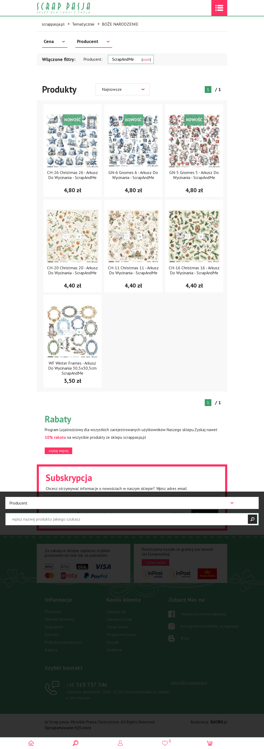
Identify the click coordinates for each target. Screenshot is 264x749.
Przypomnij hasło (121, 634)
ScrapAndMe (131, 59)
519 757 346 (86, 684)
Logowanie (132, 743)
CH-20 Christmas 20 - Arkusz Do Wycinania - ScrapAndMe (72, 270)
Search (87, 743)
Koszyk (112, 642)
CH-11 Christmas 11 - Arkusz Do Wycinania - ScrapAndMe (133, 270)
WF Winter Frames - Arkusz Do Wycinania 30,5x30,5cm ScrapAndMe (72, 368)
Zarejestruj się (119, 619)
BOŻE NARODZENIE (120, 24)
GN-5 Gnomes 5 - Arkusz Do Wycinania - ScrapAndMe (194, 175)
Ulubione (114, 649)
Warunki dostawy (60, 619)
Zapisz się (204, 514)
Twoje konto (117, 626)
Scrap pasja (75, 8)
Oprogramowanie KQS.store (68, 727)
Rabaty (51, 649)
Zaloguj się (116, 611)
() (177, 741)
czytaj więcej (59, 450)
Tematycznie (83, 24)
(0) (221, 743)
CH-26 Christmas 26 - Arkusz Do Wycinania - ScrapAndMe (72, 175)
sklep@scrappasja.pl (189, 682)
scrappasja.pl (53, 24)
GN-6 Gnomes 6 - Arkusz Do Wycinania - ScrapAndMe (133, 175)
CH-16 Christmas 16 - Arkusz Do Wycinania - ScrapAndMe (194, 270)
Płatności (53, 611)
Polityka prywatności (63, 642)
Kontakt (52, 634)
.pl (218, 721)
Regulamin (54, 626)
